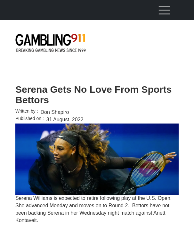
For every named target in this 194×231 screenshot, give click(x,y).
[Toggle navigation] (164, 10)
